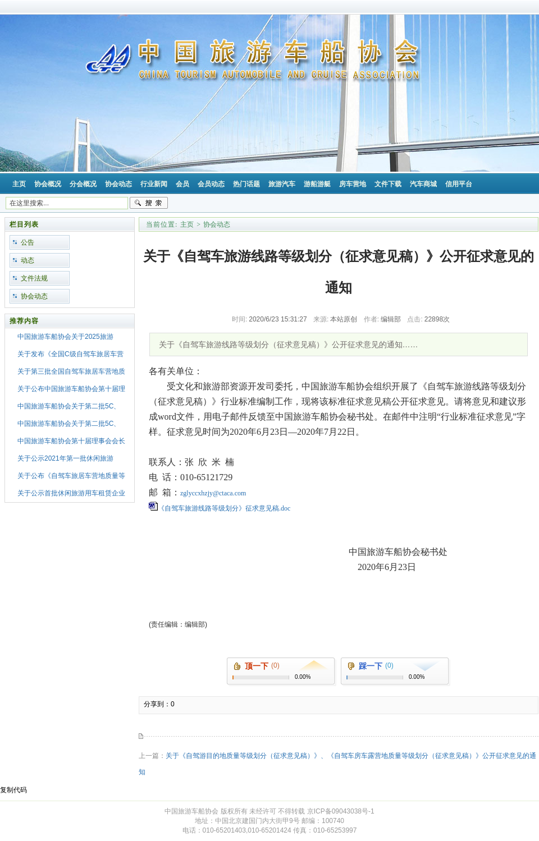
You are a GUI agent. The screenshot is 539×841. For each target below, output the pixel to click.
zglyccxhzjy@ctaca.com (213, 493)
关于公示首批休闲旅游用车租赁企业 (71, 493)
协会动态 (34, 296)
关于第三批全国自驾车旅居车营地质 (71, 371)
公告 (27, 242)
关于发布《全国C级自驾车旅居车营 (70, 354)
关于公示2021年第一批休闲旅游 (65, 458)
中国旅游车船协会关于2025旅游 (65, 337)
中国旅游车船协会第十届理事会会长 (71, 441)
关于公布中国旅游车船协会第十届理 (71, 389)
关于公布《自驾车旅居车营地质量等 (71, 476)
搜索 (149, 203)
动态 (27, 260)
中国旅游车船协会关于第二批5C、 (68, 406)
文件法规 (34, 278)
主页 (187, 224)
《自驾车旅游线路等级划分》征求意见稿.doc (224, 508)
